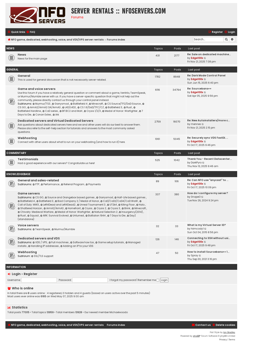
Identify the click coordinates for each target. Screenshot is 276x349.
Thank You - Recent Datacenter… (209, 159)
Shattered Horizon (30, 208)
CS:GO (38, 197)
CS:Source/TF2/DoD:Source (123, 103)
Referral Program (73, 184)
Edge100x (197, 58)
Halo (140, 204)
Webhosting (27, 138)
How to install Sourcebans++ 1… (208, 251)
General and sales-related (38, 180)
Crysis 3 (114, 208)
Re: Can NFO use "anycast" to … (207, 180)
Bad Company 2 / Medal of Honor (77, 201)
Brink (126, 208)
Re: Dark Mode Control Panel (206, 75)
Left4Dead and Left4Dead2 (58, 204)
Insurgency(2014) (131, 212)
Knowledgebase (18, 174)
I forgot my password (123, 280)
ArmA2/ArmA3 (54, 208)
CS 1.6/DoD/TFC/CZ (90, 107)
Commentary (16, 153)
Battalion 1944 (95, 215)
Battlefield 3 (114, 107)
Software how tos (82, 242)
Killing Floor (126, 204)
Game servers (29, 193)
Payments (93, 184)
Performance (50, 184)
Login (16, 274)
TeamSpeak (42, 229)
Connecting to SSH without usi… (208, 238)
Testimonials (28, 159)
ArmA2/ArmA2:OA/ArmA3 (44, 107)
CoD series (50, 111)
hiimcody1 (197, 228)
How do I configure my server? (207, 193)
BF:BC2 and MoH (71, 111)
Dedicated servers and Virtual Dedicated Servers (55, 121)
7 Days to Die (116, 215)
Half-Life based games (130, 197)
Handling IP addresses (43, 246)
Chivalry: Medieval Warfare (36, 212)
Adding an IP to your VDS (76, 246)
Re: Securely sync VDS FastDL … (207, 137)
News (10, 48)
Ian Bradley (229, 332)
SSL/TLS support (42, 256)
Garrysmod (60, 103)
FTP (36, 184)
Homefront (73, 208)
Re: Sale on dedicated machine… (209, 54)
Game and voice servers (37, 89)
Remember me (148, 280)
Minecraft (96, 103)
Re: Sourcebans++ (199, 88)
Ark (56, 114)
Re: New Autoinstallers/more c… (208, 120)
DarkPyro (196, 162)
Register (30, 274)
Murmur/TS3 (42, 103)
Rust (128, 107)
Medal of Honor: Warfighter (120, 111)
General (12, 70)
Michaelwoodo (118, 312)
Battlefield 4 (79, 103)
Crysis (87, 208)
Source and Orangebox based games (70, 197)
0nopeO (196, 196)
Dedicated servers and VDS (39, 238)
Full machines (59, 242)
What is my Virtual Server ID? (206, 225)
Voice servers (28, 225)
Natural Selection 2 (105, 212)
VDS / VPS (40, 242)
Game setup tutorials (110, 242)
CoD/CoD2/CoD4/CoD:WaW (120, 201)
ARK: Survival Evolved (54, 215)
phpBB (196, 336)
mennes (196, 124)
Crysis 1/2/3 (92, 111)
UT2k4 (112, 204)
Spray (194, 255)
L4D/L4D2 (69, 107)
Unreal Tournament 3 (91, 204)
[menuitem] (30, 32)
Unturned (77, 215)
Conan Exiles (42, 114)
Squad (33, 215)
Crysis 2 (100, 208)
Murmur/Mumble (63, 229)
